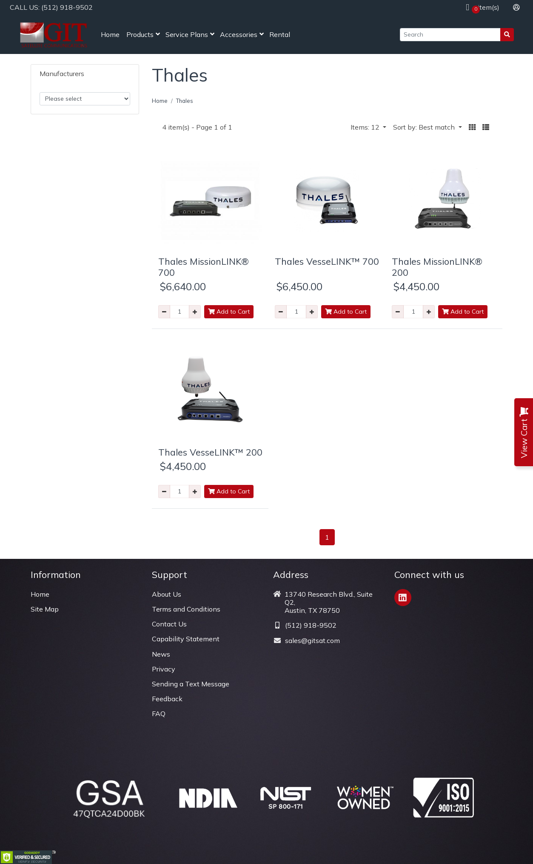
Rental (279, 34)
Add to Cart (229, 311)
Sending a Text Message (190, 684)
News (161, 654)
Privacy (163, 669)
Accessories (238, 34)
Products (140, 34)
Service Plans (186, 34)
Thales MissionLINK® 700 (203, 266)
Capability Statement (185, 639)
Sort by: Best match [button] (424, 127)
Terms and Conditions (186, 609)
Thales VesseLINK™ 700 (327, 261)
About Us (166, 594)
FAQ (158, 713)
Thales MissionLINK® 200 (437, 266)
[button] (472, 127)
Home (110, 34)
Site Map (45, 609)
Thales (184, 100)
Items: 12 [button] (366, 127)
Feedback (167, 698)
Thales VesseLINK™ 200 (210, 452)
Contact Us (169, 624)
